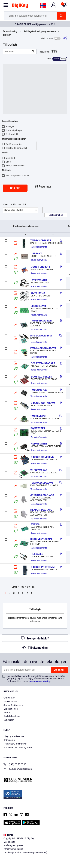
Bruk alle (15, 188)
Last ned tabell (56, 215)
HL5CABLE (37, 554)
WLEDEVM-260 (38, 470)
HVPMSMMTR (39, 443)
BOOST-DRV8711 (40, 266)
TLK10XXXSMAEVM (41, 482)
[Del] (65, 38)
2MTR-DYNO (38, 293)
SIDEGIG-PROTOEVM (42, 567)
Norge (8, 835)
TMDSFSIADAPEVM (41, 320)
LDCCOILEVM (38, 306)
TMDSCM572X (38, 389)
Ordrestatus (9, 740)
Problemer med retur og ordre (18, 747)
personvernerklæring (39, 681)
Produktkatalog (10, 31)
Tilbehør (7, 35)
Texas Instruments (38, 247)
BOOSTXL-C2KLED (41, 376)
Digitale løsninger (12, 716)
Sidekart (7, 712)
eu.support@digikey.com (18, 769)
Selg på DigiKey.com (13, 705)
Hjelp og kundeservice (14, 736)
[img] (20, 6)
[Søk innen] (17, 51)
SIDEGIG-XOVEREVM (42, 457)
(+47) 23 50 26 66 (15, 764)
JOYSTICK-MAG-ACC (42, 495)
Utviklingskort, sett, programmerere (39, 31)
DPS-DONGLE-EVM (41, 335)
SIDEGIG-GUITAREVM (43, 403)
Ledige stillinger (11, 709)
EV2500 (35, 524)
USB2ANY (36, 253)
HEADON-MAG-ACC (41, 509)
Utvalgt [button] (13, 210)
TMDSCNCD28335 (40, 240)
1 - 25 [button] (12, 204)
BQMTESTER (38, 428)
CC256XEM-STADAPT (43, 363)
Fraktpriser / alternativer (15, 744)
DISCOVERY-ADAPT (41, 539)
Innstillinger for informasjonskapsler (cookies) (25, 852)
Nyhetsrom (9, 720)
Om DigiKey (9, 698)
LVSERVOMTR (39, 280)
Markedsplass (10, 701)
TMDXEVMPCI (38, 416)
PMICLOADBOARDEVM (43, 348)
